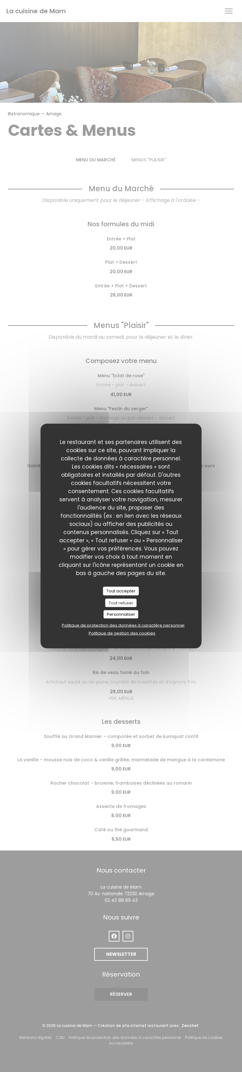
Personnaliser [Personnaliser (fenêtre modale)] (121, 614)
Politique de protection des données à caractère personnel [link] (123, 625)
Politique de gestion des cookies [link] (122, 633)
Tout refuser (121, 603)
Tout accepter (121, 591)
